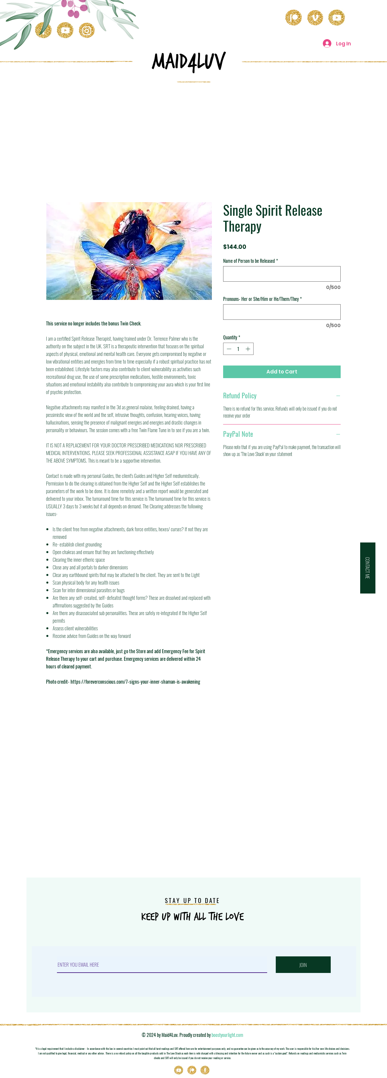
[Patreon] (192, 1070)
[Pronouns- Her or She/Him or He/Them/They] (281, 312)
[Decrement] (228, 349)
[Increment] (248, 349)
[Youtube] (179, 1070)
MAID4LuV (188, 62)
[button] (367, 568)
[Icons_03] (205, 1070)
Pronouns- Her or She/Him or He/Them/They (262, 299)
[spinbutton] (238, 349)
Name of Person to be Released (250, 260)
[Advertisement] (193, 137)
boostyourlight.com (227, 1034)
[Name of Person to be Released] (281, 274)
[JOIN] (303, 964)
